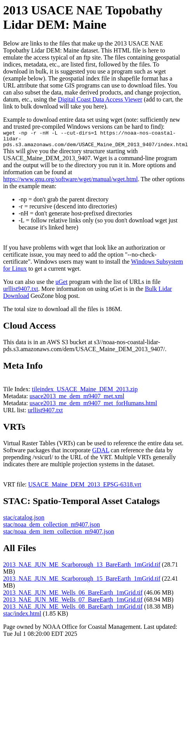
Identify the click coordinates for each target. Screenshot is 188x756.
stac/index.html (22, 617)
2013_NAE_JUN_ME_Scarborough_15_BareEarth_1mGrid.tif (81, 582)
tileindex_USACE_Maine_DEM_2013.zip (85, 392)
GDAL (100, 453)
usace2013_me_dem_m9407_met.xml (77, 399)
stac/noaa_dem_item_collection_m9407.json (58, 535)
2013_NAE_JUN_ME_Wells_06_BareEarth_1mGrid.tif (73, 596)
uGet (62, 285)
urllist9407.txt (20, 292)
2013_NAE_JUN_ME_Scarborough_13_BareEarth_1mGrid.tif (81, 568)
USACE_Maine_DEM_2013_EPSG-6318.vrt (84, 488)
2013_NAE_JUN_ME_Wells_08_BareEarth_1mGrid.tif (73, 610)
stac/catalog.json (23, 521)
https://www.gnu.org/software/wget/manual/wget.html (70, 182)
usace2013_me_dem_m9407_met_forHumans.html (93, 406)
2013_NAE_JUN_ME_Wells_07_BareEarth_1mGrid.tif (73, 603)
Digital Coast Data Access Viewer (100, 99)
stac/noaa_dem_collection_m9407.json (51, 528)
